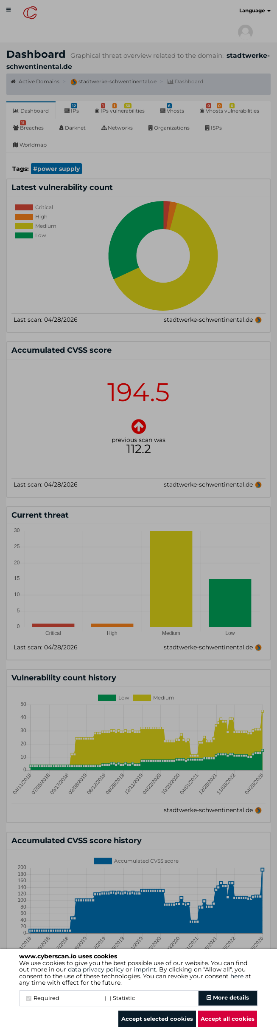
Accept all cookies (228, 1018)
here (236, 976)
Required (42, 997)
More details (228, 997)
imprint (145, 969)
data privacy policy (96, 969)
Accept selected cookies (157, 1018)
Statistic (120, 997)
